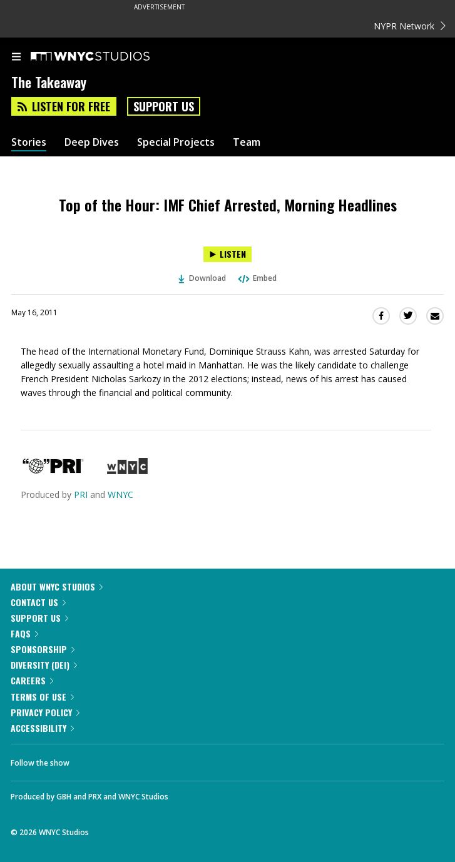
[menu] (16, 57)
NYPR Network (410, 26)
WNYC (120, 494)
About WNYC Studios (57, 586)
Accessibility (42, 727)
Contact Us (38, 602)
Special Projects (176, 142)
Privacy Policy (45, 712)
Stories (28, 142)
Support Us (163, 106)
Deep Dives (91, 142)
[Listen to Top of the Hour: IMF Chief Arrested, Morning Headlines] (227, 254)
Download (202, 278)
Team (246, 142)
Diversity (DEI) (44, 664)
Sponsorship (42, 649)
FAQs (24, 633)
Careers (32, 680)
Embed (257, 278)
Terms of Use (42, 696)
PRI (81, 494)
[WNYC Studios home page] (106, 57)
